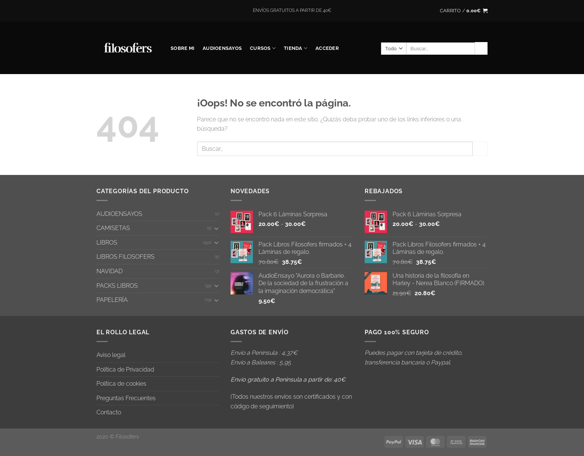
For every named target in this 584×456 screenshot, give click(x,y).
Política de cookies (121, 383)
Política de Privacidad (125, 369)
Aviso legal (111, 354)
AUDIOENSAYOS (222, 48)
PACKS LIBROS (117, 285)
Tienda (295, 48)
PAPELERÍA (112, 299)
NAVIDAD (109, 271)
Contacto (108, 412)
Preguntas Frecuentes (126, 398)
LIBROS (106, 242)
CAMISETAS (113, 228)
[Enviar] (481, 48)
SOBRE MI (182, 48)
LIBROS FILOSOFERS (125, 256)
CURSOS (263, 48)
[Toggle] (216, 228)
